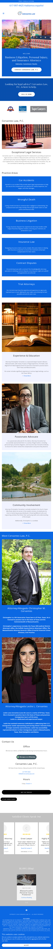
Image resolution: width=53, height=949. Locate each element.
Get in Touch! (26, 792)
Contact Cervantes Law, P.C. (26, 69)
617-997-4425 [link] (17, 5)
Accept (26, 945)
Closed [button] (28, 783)
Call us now (26, 94)
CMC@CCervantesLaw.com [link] (26, 774)
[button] (5, 13)
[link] (26, 13)
